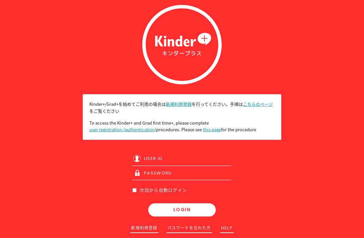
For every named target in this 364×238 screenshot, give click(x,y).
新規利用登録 (179, 104)
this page (212, 129)
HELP (227, 228)
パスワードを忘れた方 (189, 228)
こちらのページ (258, 104)
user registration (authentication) (122, 129)
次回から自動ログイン (159, 190)
